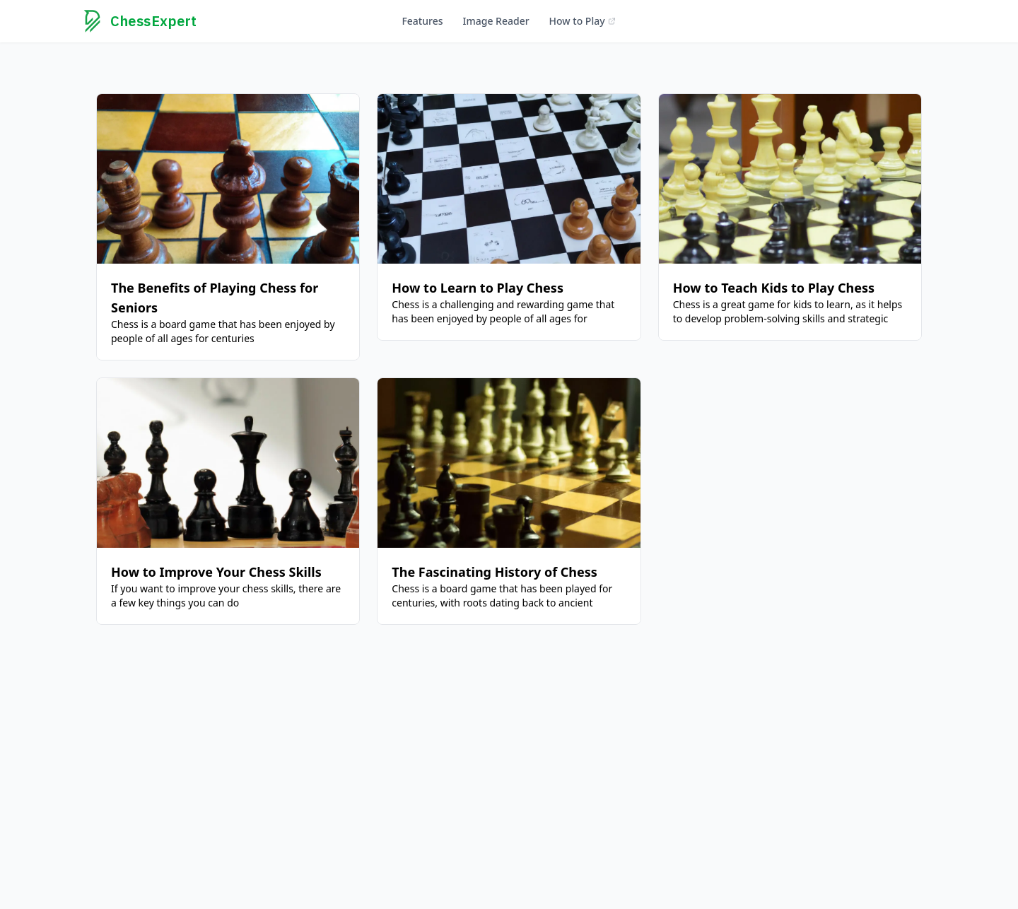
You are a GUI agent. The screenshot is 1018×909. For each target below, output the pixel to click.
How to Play (582, 21)
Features (422, 21)
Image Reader (495, 21)
